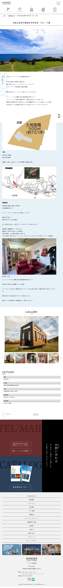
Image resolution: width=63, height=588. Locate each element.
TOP (4, 17)
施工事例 (43, 11)
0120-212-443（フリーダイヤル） (33, 575)
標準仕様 (55, 11)
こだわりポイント (8, 11)
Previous (3, 359)
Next (60, 359)
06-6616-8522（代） (29, 573)
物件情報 (31, 11)
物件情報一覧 (11, 17)
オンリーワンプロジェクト (20, 11)
